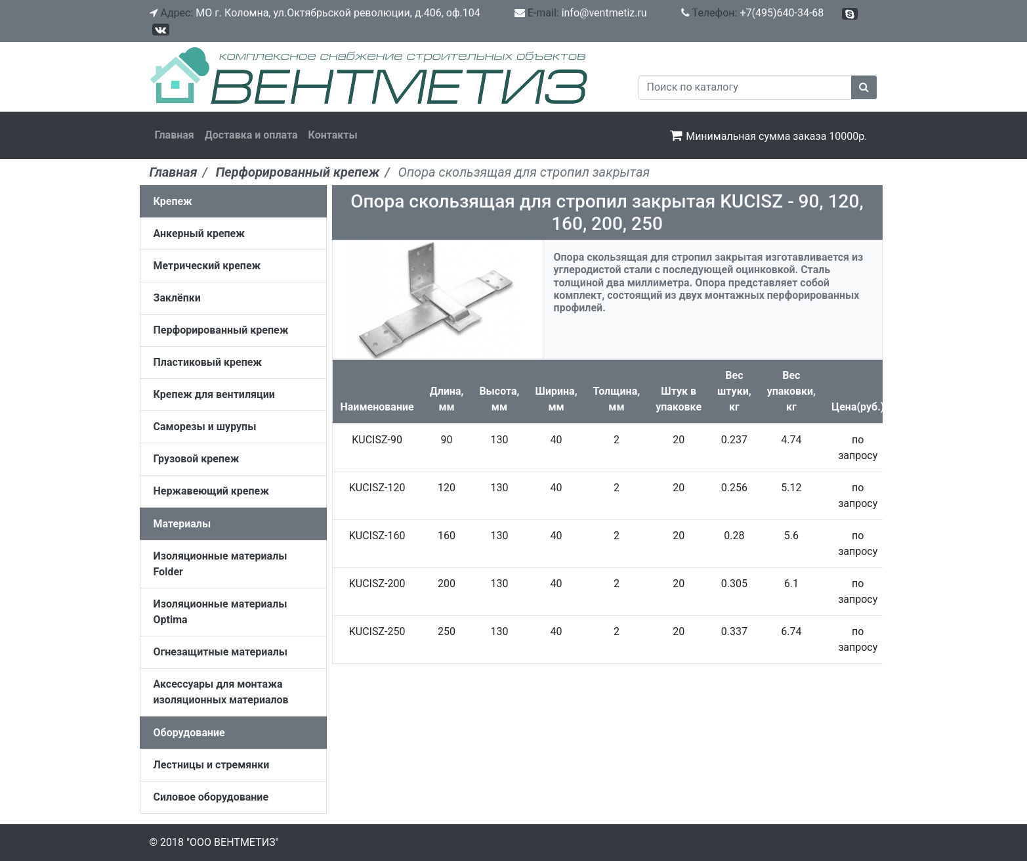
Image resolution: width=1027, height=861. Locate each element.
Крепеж (173, 201)
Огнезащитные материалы (221, 652)
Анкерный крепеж (199, 233)
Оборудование (189, 732)
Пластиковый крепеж (208, 362)
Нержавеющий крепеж (211, 491)
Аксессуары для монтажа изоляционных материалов (221, 692)
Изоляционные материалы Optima (220, 612)
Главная (174, 135)
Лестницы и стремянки (212, 765)
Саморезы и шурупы (205, 426)
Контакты (333, 135)
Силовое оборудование (211, 797)
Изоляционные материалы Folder (220, 564)
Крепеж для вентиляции (214, 394)
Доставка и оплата (251, 135)
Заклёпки (177, 298)
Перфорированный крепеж (221, 330)
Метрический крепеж (207, 265)
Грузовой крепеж (197, 459)
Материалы (182, 524)
